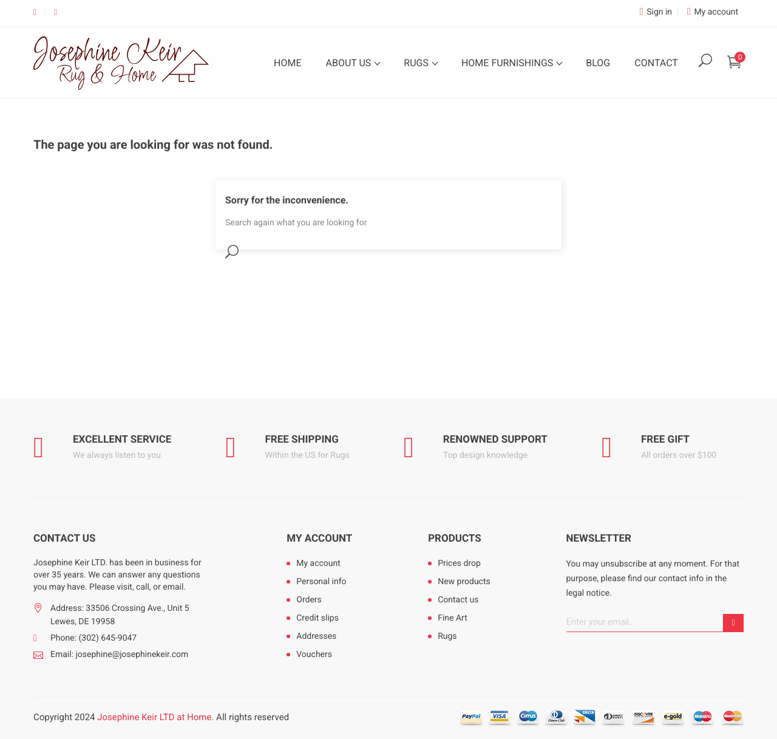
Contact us (458, 600)
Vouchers (314, 654)
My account (319, 539)
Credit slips (317, 618)
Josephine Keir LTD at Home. (155, 717)
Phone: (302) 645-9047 (93, 638)
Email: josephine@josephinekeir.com (119, 654)
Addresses (316, 636)
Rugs (417, 63)
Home (287, 63)
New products (464, 582)
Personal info (321, 582)
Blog (598, 63)
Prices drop (459, 563)
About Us (349, 63)
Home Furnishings (508, 63)
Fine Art (452, 618)
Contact (656, 63)
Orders (309, 600)
